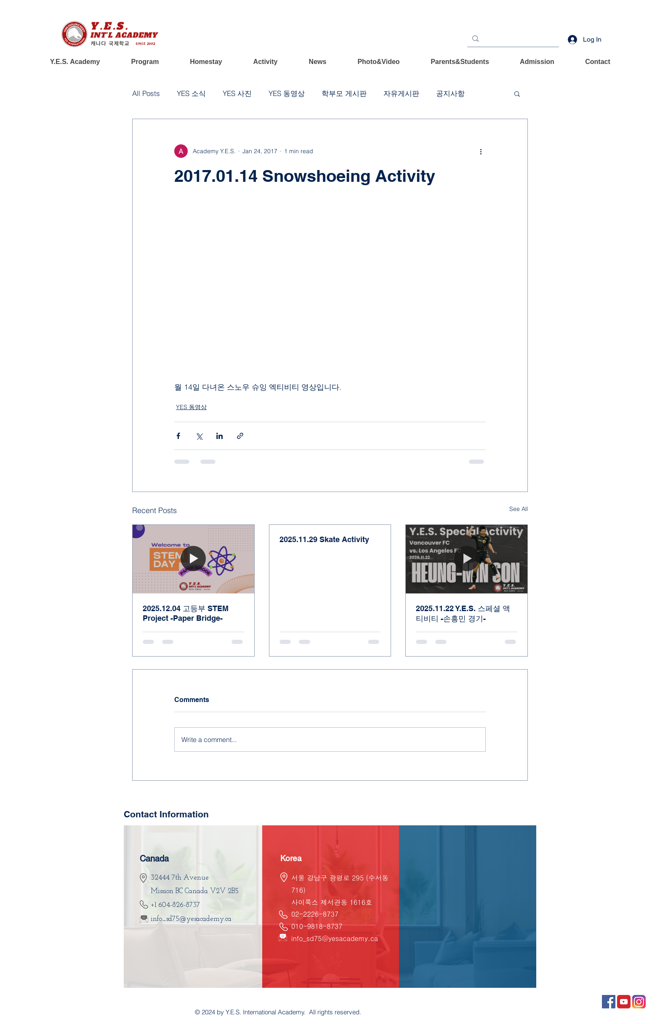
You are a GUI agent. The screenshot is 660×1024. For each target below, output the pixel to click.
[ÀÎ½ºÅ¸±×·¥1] (639, 1001)
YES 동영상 (287, 93)
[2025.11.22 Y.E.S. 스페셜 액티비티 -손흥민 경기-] (466, 559)
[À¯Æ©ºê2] (624, 1001)
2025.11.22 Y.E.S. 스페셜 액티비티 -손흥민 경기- (463, 613)
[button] (75, 62)
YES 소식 (191, 93)
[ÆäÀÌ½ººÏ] (608, 1001)
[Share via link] (240, 436)
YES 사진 (237, 93)
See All (518, 509)
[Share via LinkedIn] (220, 436)
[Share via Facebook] (178, 436)
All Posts (146, 93)
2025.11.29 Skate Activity (324, 539)
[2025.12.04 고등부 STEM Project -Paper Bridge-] (193, 559)
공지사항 (450, 93)
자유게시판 (401, 93)
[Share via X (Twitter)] (199, 436)
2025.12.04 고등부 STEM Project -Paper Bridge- (186, 613)
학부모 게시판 (344, 93)
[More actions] (481, 151)
